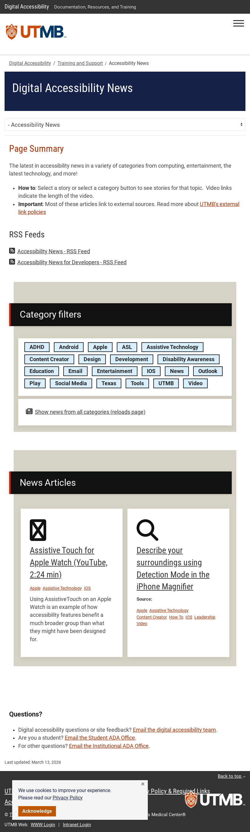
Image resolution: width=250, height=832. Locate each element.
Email (75, 371)
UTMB (166, 383)
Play (35, 383)
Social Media (71, 383)
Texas (109, 383)
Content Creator (49, 359)
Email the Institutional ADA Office (109, 746)
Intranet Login (77, 824)
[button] (143, 784)
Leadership (204, 617)
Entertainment (114, 371)
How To (176, 617)
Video (195, 383)
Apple (100, 347)
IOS (151, 371)
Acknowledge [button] (37, 811)
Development (131, 359)
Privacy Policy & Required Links (170, 791)
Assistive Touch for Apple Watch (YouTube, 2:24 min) (69, 562)
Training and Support (80, 63)
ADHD (37, 347)
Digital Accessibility (27, 6)
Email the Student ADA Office (100, 738)
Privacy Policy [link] (68, 798)
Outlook (207, 371)
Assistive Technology (172, 347)
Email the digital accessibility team (174, 730)
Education (42, 371)
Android (68, 347)
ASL (127, 347)
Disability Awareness (188, 359)
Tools (137, 383)
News (177, 371)
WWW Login (43, 824)
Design (92, 359)
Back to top (231, 776)
